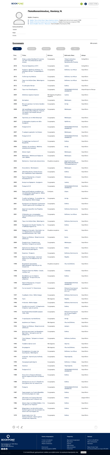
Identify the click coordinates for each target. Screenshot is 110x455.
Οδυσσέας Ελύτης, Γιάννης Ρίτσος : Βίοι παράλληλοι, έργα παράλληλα (32, 172)
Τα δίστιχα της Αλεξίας (29, 76)
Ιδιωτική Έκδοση (70, 264)
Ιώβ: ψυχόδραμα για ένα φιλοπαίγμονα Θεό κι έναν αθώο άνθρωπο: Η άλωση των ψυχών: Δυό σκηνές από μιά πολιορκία (33, 111)
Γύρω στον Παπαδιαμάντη (29, 89)
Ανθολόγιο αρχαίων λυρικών (30, 95)
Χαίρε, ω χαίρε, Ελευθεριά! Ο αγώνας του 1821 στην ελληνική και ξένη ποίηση (33, 60)
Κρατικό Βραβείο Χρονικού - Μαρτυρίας (40, 23)
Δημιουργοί (70, 441)
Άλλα (75, 48)
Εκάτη (66, 237)
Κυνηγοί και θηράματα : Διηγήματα (32, 182)
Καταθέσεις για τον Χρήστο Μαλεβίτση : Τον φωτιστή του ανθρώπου (31, 277)
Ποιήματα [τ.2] (26, 369)
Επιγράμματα (26, 347)
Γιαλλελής (67, 270)
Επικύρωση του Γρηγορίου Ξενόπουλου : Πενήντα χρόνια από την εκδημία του (33, 204)
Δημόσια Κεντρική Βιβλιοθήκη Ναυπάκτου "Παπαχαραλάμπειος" (71, 162)
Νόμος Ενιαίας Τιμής (92, 447)
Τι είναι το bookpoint (47, 440)
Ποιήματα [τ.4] (26, 136)
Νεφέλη (67, 257)
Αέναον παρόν (26, 152)
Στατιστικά (70, 449)
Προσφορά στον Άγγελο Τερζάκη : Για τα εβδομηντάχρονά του (33, 225)
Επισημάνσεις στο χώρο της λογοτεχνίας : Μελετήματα (30, 352)
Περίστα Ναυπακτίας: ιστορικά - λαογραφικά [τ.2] (31, 177)
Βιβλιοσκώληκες (71, 447)
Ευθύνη (67, 85)
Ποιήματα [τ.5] (26, 127)
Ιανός (66, 230)
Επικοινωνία (45, 447)
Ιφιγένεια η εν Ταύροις (28, 322)
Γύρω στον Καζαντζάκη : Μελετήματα (33, 221)
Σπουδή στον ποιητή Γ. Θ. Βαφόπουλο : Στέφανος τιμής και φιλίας (33, 307)
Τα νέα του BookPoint (92, 440)
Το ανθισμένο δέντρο (28, 85)
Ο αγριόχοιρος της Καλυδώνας (31, 318)
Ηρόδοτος (68, 121)
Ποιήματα (25, 387)
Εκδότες (69, 443)
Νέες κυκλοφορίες (92, 441)
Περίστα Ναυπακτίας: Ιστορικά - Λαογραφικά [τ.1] (31, 283)
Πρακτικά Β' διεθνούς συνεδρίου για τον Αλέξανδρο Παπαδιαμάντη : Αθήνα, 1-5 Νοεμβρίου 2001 (33, 193)
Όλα (17, 48)
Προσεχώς (90, 443)
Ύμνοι (24, 299)
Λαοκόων (25, 366)
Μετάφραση (46, 48)
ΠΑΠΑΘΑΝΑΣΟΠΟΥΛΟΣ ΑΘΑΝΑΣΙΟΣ (71, 90)
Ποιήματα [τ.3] (26, 186)
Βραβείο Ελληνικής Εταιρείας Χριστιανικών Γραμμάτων (44, 22)
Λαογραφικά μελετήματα (29, 362)
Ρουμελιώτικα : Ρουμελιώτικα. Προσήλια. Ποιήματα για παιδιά (31, 243)
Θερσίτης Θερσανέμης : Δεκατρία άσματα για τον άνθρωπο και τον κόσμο (32, 258)
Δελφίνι (67, 326)
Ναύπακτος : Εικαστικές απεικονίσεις (33, 161)
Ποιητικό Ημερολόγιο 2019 (30, 66)
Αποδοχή (83, 452)
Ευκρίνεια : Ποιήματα (28, 253)
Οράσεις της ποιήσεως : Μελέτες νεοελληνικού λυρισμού (32, 147)
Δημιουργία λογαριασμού (73, 440)
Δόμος (66, 191)
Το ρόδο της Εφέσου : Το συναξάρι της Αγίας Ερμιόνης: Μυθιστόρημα (33, 199)
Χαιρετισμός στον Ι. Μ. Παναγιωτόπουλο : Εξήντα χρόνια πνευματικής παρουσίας (32, 416)
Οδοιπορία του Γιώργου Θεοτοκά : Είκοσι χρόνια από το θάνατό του (32, 398)
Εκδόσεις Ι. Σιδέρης (70, 362)
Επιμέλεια (60, 48)
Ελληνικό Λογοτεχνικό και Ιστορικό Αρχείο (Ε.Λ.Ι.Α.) (71, 289)
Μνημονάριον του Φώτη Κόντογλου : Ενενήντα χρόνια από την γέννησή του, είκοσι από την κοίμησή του (33, 410)
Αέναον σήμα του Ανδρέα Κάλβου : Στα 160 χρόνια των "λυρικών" (33, 403)
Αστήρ (66, 104)
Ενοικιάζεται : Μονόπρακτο (30, 168)
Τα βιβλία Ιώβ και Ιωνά (29, 343)
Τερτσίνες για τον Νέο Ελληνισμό (32, 117)
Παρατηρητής (68, 356)
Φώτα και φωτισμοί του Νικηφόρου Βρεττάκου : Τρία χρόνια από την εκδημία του (32, 333)
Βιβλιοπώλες (70, 445)
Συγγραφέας (32, 48)
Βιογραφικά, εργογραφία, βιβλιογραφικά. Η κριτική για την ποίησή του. (32, 265)
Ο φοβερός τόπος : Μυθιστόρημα (32, 295)
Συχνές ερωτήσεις (46, 441)
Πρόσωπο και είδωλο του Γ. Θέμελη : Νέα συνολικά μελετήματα (33, 248)
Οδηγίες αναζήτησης (47, 443)
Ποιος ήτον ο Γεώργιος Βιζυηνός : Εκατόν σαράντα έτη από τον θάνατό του (33, 376)
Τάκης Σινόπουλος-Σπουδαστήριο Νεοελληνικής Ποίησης (71, 60)
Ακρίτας (67, 343)
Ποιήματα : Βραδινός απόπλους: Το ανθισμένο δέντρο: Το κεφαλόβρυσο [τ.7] (32, 71)
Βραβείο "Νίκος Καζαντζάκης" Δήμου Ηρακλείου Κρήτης (44, 20)
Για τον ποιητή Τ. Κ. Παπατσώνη (31, 288)
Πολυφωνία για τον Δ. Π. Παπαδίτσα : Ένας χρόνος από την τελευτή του (33, 382)
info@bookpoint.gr (9, 446)
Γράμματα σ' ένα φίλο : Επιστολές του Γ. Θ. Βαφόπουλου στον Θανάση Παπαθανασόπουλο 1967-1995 (33, 231)
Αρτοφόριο (25, 100)
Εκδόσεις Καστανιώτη (71, 209)
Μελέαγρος (68, 100)
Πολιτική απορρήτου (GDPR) (49, 449)
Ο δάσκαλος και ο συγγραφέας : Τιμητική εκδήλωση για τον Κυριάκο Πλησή (32, 216)
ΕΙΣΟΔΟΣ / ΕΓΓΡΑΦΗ (93, 3)
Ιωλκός (67, 66)
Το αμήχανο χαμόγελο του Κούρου (32, 132)
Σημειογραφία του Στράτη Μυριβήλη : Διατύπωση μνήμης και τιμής (33, 393)
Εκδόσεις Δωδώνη (70, 338)
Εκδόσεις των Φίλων (71, 69)
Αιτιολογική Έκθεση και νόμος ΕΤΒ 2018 (97, 449)
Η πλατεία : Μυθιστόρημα (29, 302)
